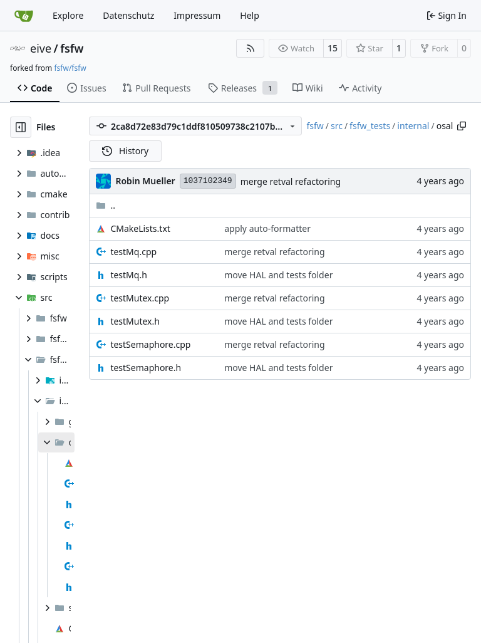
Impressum (196, 15)
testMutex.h (135, 321)
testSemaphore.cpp (150, 344)
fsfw (71, 48)
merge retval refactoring (290, 181)
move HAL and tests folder (278, 275)
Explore (68, 15)
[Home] (23, 15)
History (125, 151)
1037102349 (208, 181)
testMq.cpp (133, 252)
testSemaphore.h (145, 368)
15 (333, 48)
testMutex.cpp (139, 298)
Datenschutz (128, 15)
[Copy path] (461, 126)
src (337, 126)
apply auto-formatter (267, 228)
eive (40, 48)
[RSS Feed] (250, 48)
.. (105, 205)
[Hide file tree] (20, 127)
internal (413, 126)
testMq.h (128, 275)
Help (249, 15)
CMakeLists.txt (140, 228)
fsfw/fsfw (70, 68)
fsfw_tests (369, 126)
